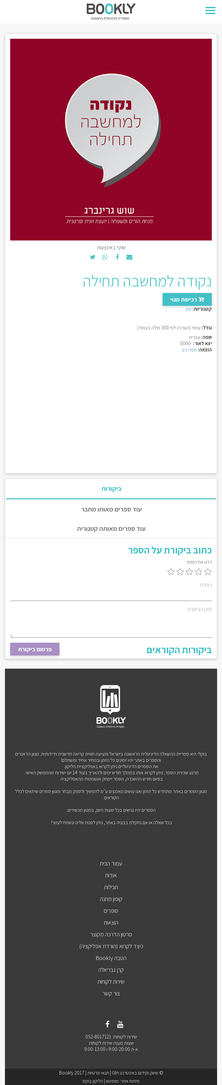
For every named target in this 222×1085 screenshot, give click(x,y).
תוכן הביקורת (200, 609)
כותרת (206, 585)
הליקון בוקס (92, 1081)
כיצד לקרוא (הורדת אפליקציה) (111, 946)
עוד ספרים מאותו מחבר (111, 509)
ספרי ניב (189, 349)
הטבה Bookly (111, 958)
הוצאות (111, 922)
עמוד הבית (111, 863)
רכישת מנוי (187, 299)
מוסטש (112, 1081)
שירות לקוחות (111, 981)
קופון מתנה (111, 899)
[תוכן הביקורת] (111, 625)
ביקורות (111, 488)
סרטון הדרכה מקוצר (111, 934)
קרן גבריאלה (111, 969)
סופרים (111, 910)
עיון (188, 309)
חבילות (111, 887)
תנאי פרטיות (98, 1073)
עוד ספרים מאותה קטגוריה (111, 528)
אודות (111, 875)
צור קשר (111, 993)
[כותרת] (111, 595)
